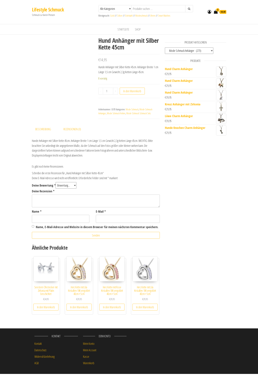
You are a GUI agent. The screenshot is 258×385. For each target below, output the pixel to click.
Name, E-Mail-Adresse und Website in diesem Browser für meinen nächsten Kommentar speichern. (97, 238)
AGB (36, 374)
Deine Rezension (43, 202)
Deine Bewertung (44, 197)
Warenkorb (88, 374)
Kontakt (38, 355)
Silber (119, 15)
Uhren (152, 15)
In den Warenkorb (132, 91)
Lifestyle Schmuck (48, 9)
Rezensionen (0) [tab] (72, 140)
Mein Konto (88, 355)
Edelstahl (129, 15)
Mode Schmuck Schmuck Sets (138, 113)
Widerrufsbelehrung (44, 368)
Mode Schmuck (132, 109)
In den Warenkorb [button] (46, 318)
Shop (138, 29)
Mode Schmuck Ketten (116, 113)
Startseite (123, 29)
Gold (112, 15)
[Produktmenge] (108, 91)
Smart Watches (164, 15)
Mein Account (89, 361)
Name (36, 223)
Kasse (86, 368)
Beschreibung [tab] (43, 140)
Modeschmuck (141, 15)
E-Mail (101, 223)
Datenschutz (40, 361)
